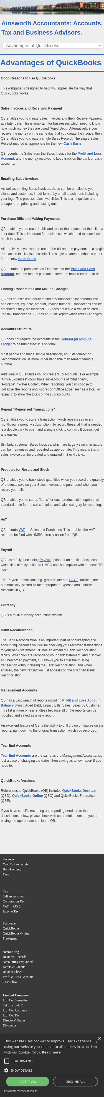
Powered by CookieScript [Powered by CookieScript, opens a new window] (20, 1091)
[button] (23, 1061)
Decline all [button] (75, 1081)
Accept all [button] (28, 1081)
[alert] (52, 1065)
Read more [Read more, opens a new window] (51, 1052)
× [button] (99, 1039)
